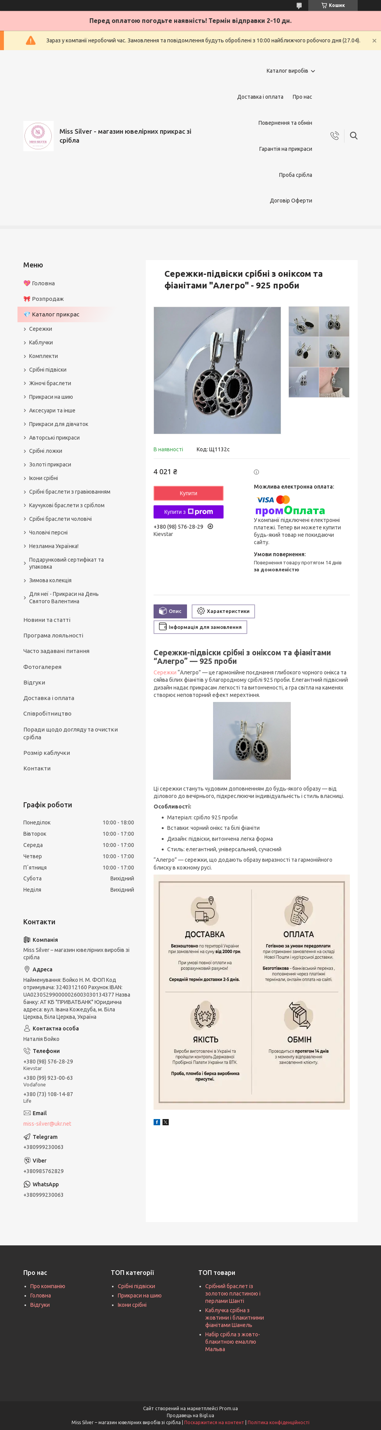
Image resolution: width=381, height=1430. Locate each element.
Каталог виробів (287, 71)
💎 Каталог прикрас (51, 314)
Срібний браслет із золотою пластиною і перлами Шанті (232, 1293)
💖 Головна (39, 283)
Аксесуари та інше (52, 410)
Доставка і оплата (260, 97)
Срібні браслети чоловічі (60, 519)
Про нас (302, 97)
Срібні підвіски (47, 370)
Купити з (188, 511)
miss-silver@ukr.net (47, 1124)
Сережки (165, 672)
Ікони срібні (43, 478)
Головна (40, 1295)
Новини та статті (46, 619)
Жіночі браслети (50, 383)
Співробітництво (47, 713)
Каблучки (41, 342)
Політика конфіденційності (278, 1422)
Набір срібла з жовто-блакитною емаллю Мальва (232, 1341)
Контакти (37, 768)
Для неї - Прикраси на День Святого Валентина (64, 597)
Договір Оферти (291, 200)
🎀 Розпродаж (43, 298)
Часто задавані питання (56, 651)
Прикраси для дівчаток (58, 424)
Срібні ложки (45, 451)
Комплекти (43, 356)
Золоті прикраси (50, 464)
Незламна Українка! (54, 546)
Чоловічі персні (48, 532)
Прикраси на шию (51, 397)
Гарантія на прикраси (285, 149)
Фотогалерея (42, 666)
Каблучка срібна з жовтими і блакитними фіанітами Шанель (234, 1317)
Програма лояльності (53, 635)
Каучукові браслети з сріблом (67, 505)
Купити (188, 493)
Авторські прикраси (54, 438)
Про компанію (47, 1286)
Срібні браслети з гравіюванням (69, 492)
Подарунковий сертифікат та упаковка (66, 563)
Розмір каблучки (46, 752)
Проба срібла (295, 175)
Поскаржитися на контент (214, 1422)
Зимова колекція (50, 580)
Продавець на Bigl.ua (190, 1415)
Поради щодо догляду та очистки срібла (70, 733)
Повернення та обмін (285, 123)
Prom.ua (228, 1408)
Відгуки (34, 682)
